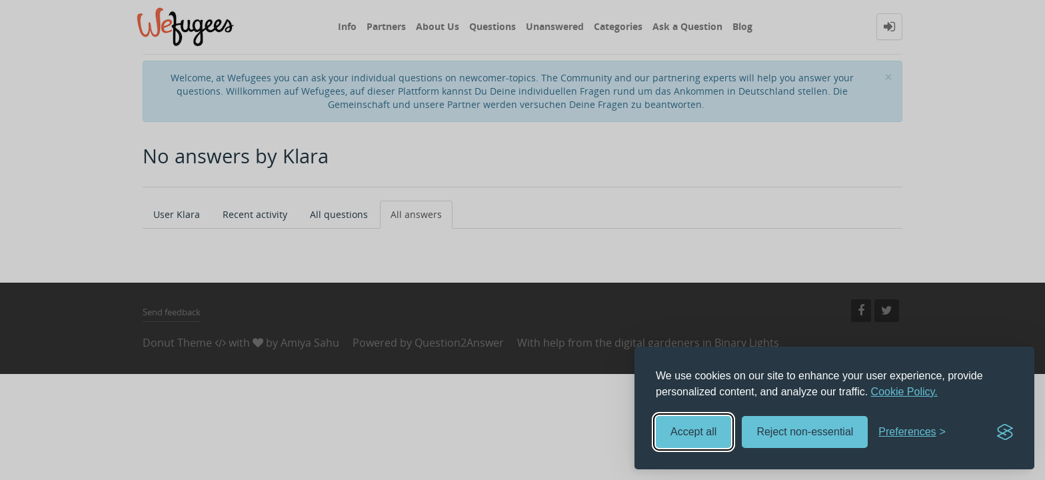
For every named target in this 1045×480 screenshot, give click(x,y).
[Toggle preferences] (912, 432)
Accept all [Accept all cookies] (693, 431)
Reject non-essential (804, 431)
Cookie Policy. (904, 391)
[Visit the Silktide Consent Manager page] (1005, 432)
